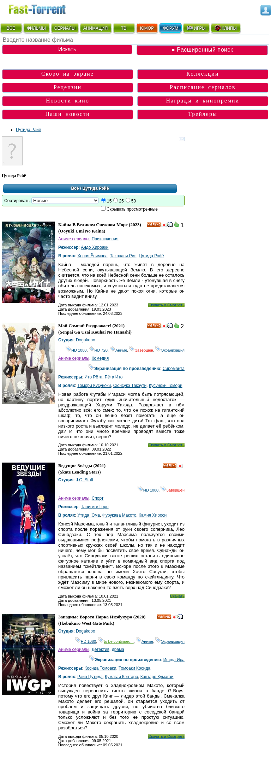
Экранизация (170, 350)
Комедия (100, 358)
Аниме (118, 350)
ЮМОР (147, 28)
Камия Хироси (153, 515)
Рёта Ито (114, 377)
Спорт (98, 498)
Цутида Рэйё (28, 129)
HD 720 (98, 350)
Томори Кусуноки (94, 385)
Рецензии (68, 87)
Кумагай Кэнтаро (121, 676)
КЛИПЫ (225, 28)
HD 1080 (76, 350)
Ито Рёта (93, 377)
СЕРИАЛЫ (65, 28)
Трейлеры (202, 114)
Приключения (105, 238)
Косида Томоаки (100, 668)
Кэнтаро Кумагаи (157, 676)
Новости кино (67, 101)
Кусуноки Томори (165, 385)
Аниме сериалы (73, 238)
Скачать (177, 596)
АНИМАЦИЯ (95, 28)
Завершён (141, 350)
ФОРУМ (170, 28)
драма (118, 649)
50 (133, 201)
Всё (75, 188)
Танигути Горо (94, 506)
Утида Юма (88, 515)
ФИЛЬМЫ (36, 28)
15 (109, 201)
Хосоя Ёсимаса (92, 255)
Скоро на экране (67, 74)
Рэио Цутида (89, 676)
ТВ (123, 28)
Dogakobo (85, 339)
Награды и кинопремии (203, 101)
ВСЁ (11, 28)
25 (121, 201)
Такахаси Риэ (123, 255)
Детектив (100, 649)
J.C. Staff (84, 479)
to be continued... (115, 641)
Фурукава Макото (119, 515)
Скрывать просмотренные (132, 209)
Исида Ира (174, 659)
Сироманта (174, 368)
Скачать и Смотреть (166, 305)
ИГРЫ (196, 28)
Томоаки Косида (134, 668)
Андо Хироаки (94, 247)
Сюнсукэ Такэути (129, 385)
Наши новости (67, 114)
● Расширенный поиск (202, 50)
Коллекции (202, 74)
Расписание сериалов (203, 87)
